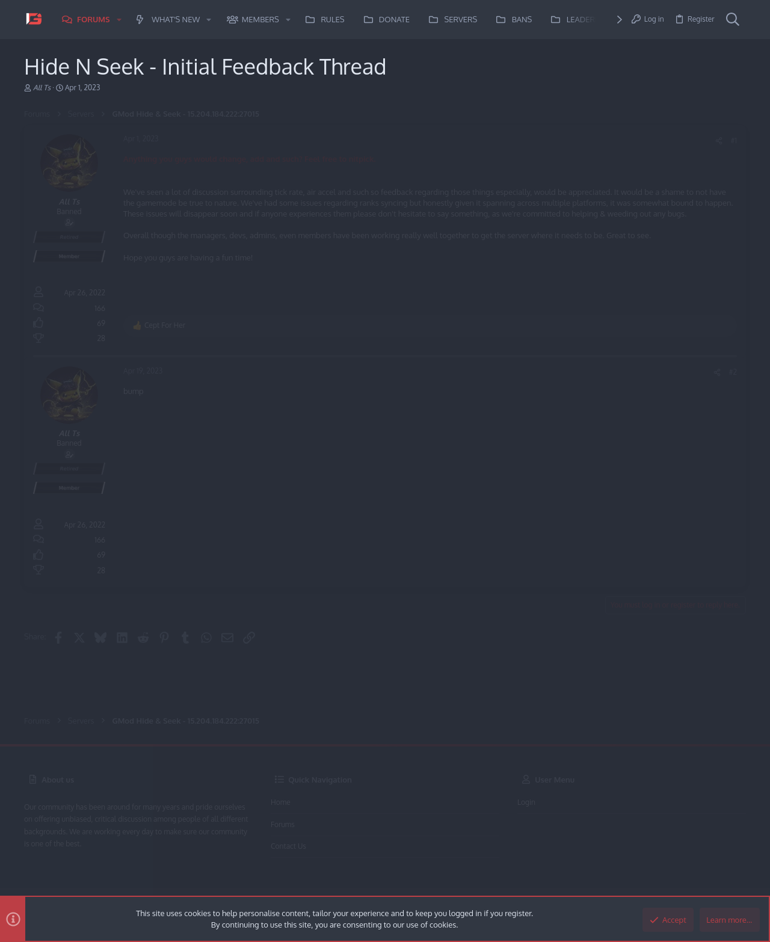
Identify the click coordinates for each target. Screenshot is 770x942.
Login (526, 802)
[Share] (719, 141)
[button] (119, 19)
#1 (734, 140)
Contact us (288, 846)
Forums (283, 824)
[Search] (732, 20)
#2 (733, 372)
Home (281, 802)
